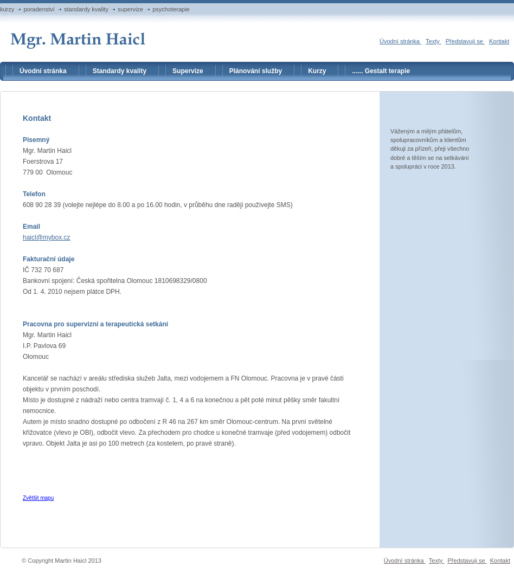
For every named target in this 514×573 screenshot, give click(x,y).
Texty (433, 41)
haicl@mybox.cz (46, 237)
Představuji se (465, 41)
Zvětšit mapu (38, 498)
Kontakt (499, 41)
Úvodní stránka (400, 41)
